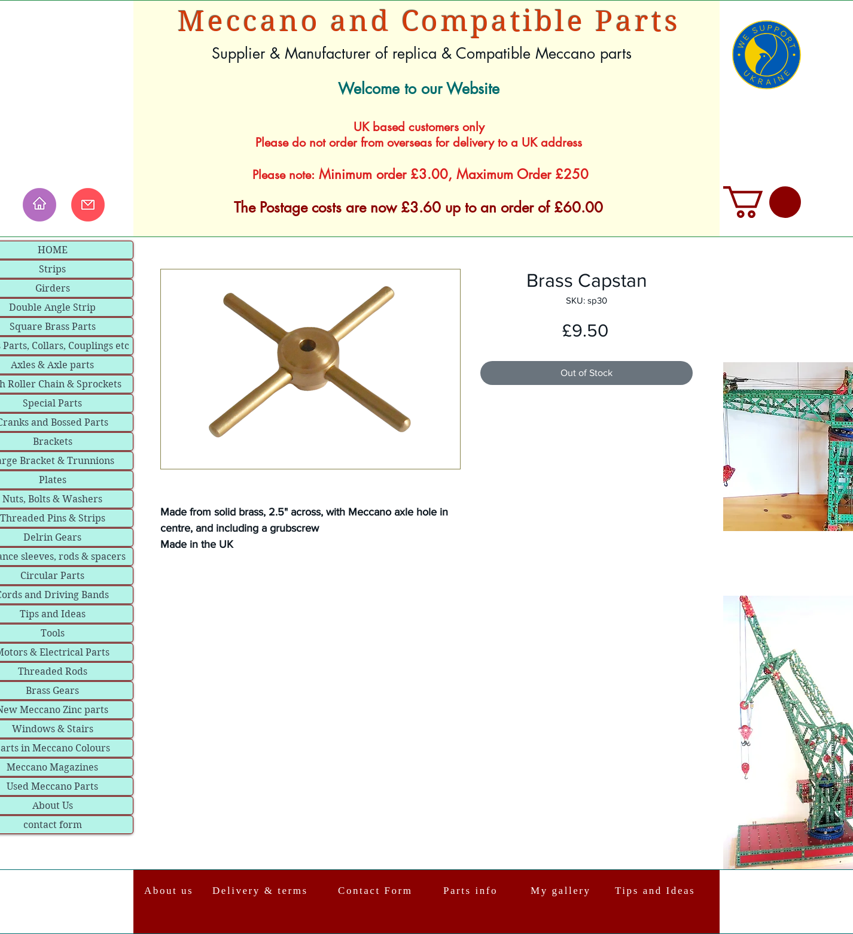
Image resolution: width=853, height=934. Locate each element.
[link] (762, 202)
